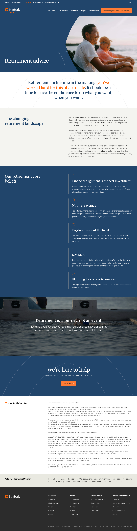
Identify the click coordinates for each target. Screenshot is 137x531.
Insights (83, 10)
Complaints (50, 526)
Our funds (116, 507)
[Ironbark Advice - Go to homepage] (12, 11)
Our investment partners (121, 503)
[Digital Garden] (111, 526)
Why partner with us (98, 499)
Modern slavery (66, 526)
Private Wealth (38, 2)
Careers (51, 511)
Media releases (53, 503)
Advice (28, 2)
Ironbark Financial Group (13, 2)
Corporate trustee (118, 511)
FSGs (57, 526)
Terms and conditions (90, 526)
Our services (51, 10)
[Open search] (130, 2)
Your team (74, 10)
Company (52, 496)
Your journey (63, 10)
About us (51, 499)
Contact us (94, 10)
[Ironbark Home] (26, 497)
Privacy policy (78, 526)
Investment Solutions (52, 2)
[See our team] (68, 383)
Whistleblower (104, 526)
